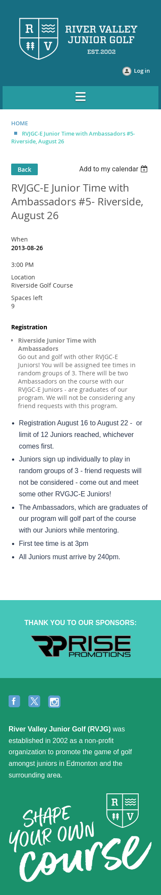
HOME (19, 123)
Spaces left (27, 298)
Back (24, 169)
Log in (142, 70)
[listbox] (114, 169)
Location (23, 277)
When (19, 239)
